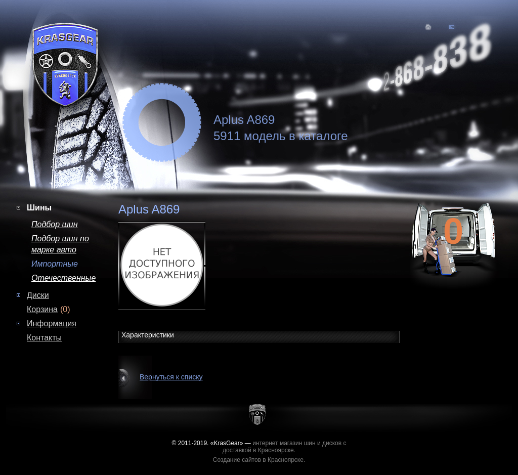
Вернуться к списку (171, 377)
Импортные (54, 264)
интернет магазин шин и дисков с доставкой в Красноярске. (285, 447)
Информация (51, 323)
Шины (39, 207)
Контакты (44, 337)
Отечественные (63, 278)
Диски (38, 295)
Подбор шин (54, 224)
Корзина (42, 309)
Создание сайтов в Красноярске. (259, 459)
